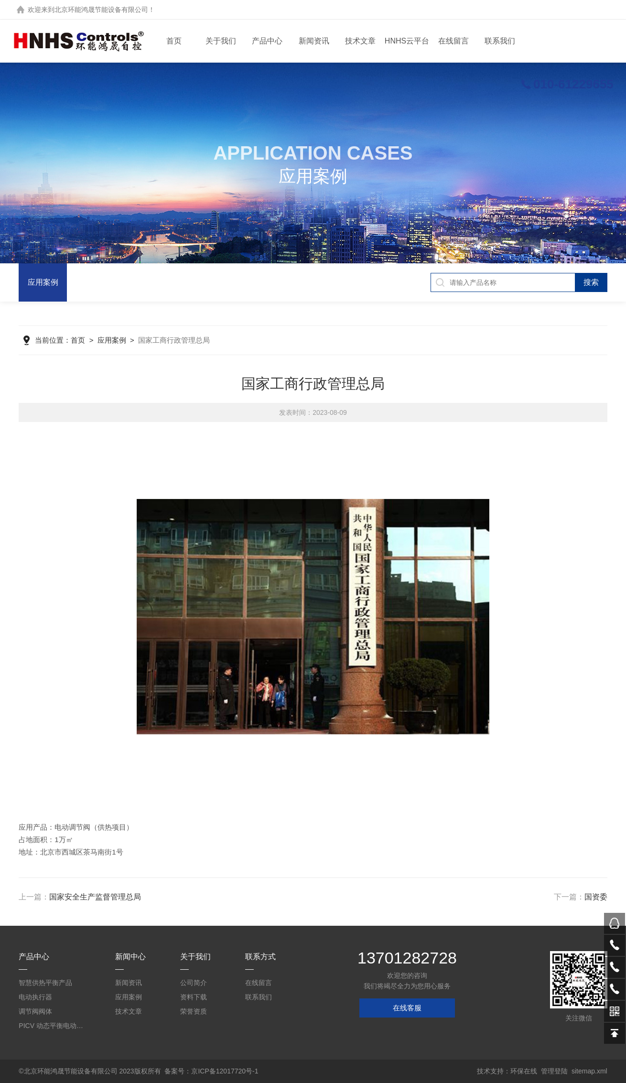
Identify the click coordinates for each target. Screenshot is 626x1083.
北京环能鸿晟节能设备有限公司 (101, 9)
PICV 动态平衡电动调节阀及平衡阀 (52, 1025)
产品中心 (267, 41)
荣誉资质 (193, 1011)
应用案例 (43, 282)
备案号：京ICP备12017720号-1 (211, 1071)
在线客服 (407, 1008)
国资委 (595, 897)
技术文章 (360, 41)
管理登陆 (554, 1071)
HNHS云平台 (407, 41)
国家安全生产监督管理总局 (95, 897)
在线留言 (453, 41)
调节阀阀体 (35, 1011)
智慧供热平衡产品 (45, 982)
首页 (174, 41)
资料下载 (193, 997)
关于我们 (220, 41)
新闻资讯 (314, 41)
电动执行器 (35, 997)
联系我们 (500, 41)
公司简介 (193, 982)
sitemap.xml (589, 1071)
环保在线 (523, 1071)
